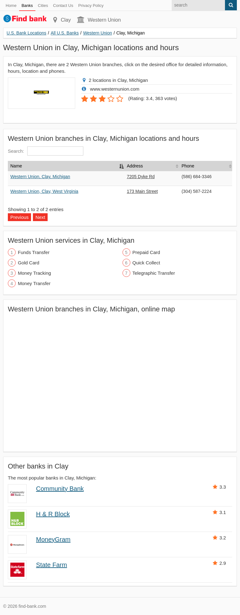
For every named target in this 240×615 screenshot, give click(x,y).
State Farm (51, 564)
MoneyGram (53, 539)
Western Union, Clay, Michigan (40, 176)
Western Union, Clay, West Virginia (44, 191)
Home (11, 5)
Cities (43, 5)
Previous (19, 217)
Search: (45, 151)
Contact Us (63, 5)
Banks (27, 5)
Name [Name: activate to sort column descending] (16, 165)
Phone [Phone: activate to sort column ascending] (187, 165)
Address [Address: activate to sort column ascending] (135, 165)
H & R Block (53, 514)
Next (40, 217)
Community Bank (60, 488)
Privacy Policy (91, 5)
